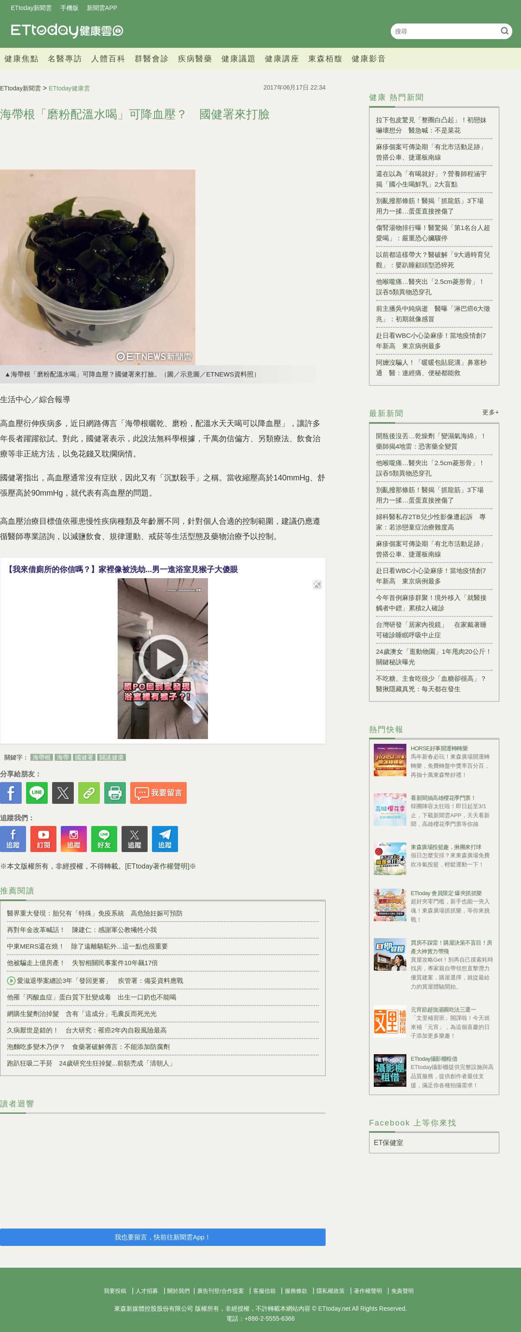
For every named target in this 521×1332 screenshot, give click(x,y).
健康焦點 (21, 58)
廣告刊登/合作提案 (220, 1291)
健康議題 (238, 58)
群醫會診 (152, 58)
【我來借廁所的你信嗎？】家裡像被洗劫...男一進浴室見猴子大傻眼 (121, 569)
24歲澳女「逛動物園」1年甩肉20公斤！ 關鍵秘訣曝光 (434, 657)
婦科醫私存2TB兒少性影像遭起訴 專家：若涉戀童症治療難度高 (431, 522)
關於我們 (178, 1291)
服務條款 (296, 1291)
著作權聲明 (368, 1291)
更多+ (490, 412)
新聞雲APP (102, 7)
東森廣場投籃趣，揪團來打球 (446, 847)
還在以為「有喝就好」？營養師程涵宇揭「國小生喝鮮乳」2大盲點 (431, 179)
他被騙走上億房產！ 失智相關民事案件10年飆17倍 (82, 962)
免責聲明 (402, 1291)
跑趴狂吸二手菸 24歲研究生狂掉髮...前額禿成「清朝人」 (91, 1063)
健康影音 (369, 58)
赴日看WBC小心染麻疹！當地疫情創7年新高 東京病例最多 (431, 341)
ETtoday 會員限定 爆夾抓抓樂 (446, 893)
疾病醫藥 (195, 58)
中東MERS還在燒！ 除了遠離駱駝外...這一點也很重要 (87, 946)
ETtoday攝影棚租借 (434, 1059)
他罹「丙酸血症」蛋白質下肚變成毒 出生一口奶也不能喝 (91, 997)
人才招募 (146, 1291)
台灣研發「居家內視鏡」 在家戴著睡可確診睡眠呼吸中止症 (431, 630)
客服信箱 (264, 1291)
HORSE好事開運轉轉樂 (439, 748)
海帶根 (42, 757)
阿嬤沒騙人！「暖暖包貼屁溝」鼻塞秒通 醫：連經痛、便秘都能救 (431, 367)
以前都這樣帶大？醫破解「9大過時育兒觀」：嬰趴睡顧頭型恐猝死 (433, 260)
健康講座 (282, 58)
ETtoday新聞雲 (31, 7)
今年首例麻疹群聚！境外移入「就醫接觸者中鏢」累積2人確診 (431, 603)
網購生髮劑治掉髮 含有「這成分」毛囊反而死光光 (82, 1013)
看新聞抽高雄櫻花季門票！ (443, 798)
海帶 (63, 757)
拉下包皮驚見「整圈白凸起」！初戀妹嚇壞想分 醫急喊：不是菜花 (431, 125)
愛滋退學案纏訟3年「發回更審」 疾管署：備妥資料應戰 (95, 980)
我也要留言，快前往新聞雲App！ (163, 1237)
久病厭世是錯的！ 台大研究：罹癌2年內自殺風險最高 (87, 1030)
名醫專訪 (65, 58)
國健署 (84, 757)
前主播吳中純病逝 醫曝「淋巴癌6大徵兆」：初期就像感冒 (433, 314)
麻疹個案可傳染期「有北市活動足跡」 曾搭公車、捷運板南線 (434, 152)
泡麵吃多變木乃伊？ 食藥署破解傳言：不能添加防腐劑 (88, 1046)
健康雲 (67, 31)
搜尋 (504, 30)
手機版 (69, 7)
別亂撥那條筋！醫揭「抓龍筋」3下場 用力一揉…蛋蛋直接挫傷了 (433, 206)
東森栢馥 (325, 58)
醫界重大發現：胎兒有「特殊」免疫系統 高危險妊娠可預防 (95, 913)
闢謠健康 (111, 757)
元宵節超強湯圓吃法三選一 (443, 1009)
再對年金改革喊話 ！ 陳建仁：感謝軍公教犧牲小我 (82, 929)
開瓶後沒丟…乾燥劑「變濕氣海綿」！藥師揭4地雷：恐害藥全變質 (431, 441)
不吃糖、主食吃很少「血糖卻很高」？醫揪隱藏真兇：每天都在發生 (431, 684)
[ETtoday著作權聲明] (157, 866)
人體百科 (108, 58)
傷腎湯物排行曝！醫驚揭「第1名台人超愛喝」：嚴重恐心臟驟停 (433, 233)
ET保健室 (388, 1142)
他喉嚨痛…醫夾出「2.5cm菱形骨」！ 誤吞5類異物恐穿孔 (430, 287)
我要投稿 (115, 1291)
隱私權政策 (331, 1291)
